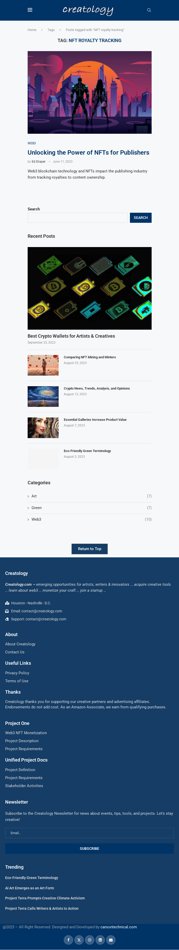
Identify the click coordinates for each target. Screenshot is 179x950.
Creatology (16, 573)
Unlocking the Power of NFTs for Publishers (88, 152)
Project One (17, 723)
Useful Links (18, 663)
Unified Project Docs (26, 760)
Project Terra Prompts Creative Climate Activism (45, 898)
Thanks (13, 692)
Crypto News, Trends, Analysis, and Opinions (97, 388)
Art (92, 496)
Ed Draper (38, 161)
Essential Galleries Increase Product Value (95, 420)
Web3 (92, 519)
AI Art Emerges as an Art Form (29, 888)
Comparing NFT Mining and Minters (90, 357)
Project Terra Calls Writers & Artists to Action (42, 908)
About (11, 634)
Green (92, 508)
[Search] (149, 10)
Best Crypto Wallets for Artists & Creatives (71, 336)
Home (32, 30)
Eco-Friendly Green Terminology (87, 451)
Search (34, 209)
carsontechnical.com (118, 927)
